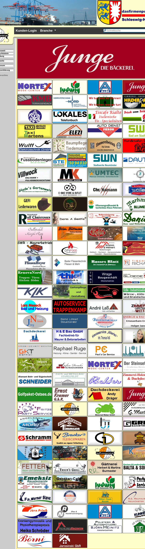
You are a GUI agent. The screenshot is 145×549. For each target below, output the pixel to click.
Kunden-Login (26, 30)
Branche (46, 30)
